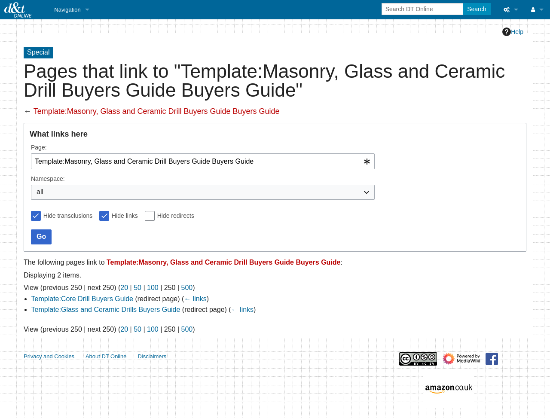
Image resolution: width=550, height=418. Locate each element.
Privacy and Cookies (49, 356)
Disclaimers (152, 356)
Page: (39, 147)
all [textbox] (40, 191)
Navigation (67, 9)
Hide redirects (175, 215)
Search (476, 9)
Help (512, 31)
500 (187, 287)
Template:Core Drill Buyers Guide (82, 298)
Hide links (125, 215)
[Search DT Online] (423, 9)
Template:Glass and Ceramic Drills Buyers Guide (105, 309)
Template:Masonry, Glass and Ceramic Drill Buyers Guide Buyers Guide (157, 111)
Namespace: (48, 178)
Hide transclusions (67, 215)
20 (124, 287)
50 (137, 287)
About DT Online (106, 356)
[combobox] (203, 161)
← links (195, 298)
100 (153, 287)
